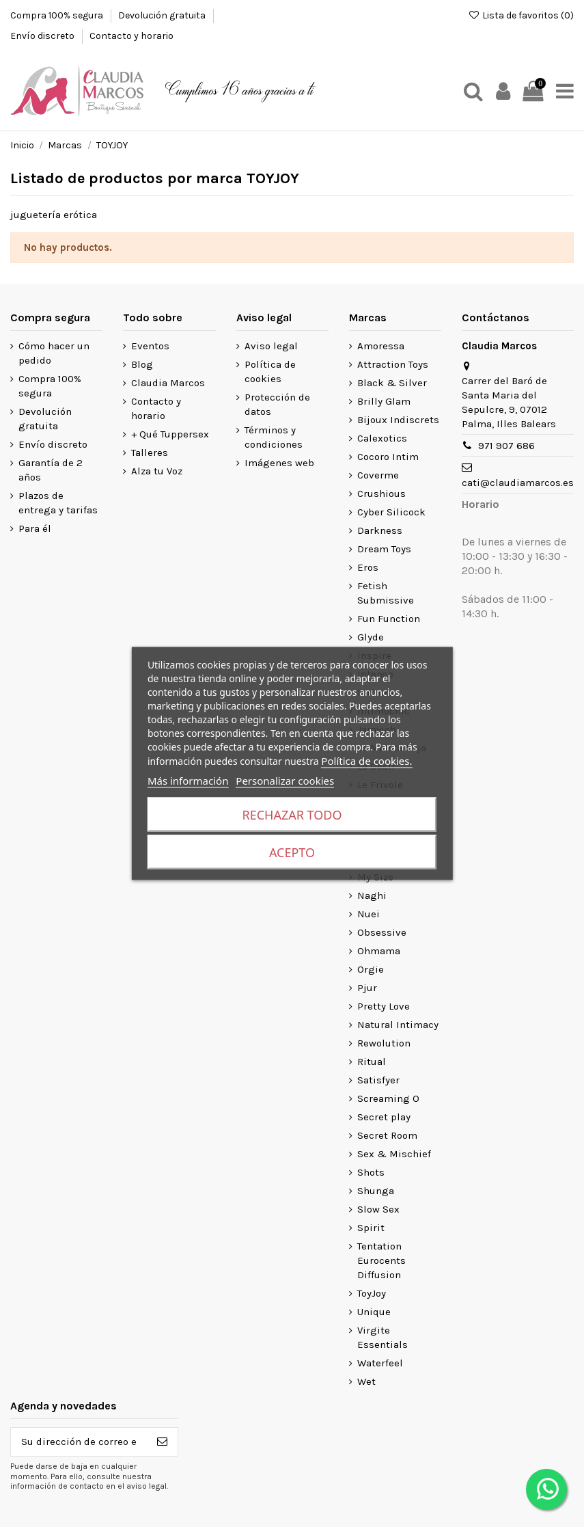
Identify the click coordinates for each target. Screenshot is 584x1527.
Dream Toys (384, 549)
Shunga (375, 1191)
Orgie (370, 969)
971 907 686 (506, 446)
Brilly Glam (384, 401)
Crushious (381, 493)
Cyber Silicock (391, 512)
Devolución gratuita (163, 15)
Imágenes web (279, 463)
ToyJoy (371, 1293)
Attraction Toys (392, 364)
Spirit (371, 1227)
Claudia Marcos (168, 383)
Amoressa (380, 346)
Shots (371, 1172)
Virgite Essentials (382, 1337)
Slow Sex (378, 1209)
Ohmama (378, 951)
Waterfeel (380, 1363)
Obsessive (381, 932)
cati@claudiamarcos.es (518, 482)
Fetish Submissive (385, 593)
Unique (374, 1312)
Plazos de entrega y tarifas (58, 502)
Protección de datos (277, 404)
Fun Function (388, 618)
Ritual (371, 1061)
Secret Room (387, 1135)
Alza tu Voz (156, 471)
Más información (188, 780)
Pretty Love (383, 1006)
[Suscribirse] (162, 1442)
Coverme (378, 475)
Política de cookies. (366, 761)
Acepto (292, 852)
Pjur (367, 988)
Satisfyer (378, 1080)
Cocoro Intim (388, 456)
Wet (366, 1381)
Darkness (379, 530)
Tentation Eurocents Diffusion (381, 1260)
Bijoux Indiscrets (398, 420)
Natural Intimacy (398, 1024)
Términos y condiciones (274, 437)
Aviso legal (271, 346)
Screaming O (388, 1098)
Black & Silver (392, 383)
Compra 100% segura (57, 15)
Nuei (368, 914)
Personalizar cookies (285, 780)
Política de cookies (270, 371)
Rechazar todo (292, 815)
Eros (367, 567)
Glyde (370, 637)
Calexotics (382, 438)
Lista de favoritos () (521, 15)
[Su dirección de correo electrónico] (79, 1442)
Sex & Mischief (394, 1154)
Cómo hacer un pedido (53, 353)
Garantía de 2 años (50, 470)
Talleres (149, 452)
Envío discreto (43, 36)
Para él (34, 528)
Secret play (384, 1117)
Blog (142, 364)
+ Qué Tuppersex (170, 434)
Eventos (150, 346)
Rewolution (384, 1043)
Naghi (372, 895)
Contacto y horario (131, 36)
